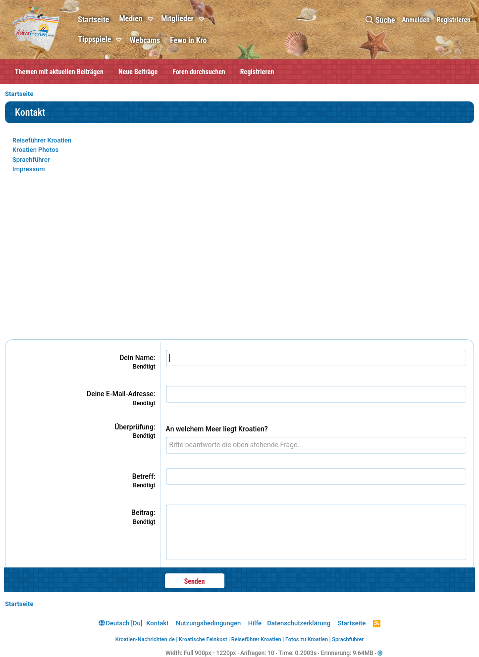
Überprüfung (134, 427)
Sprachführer (31, 159)
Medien (130, 18)
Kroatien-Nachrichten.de (145, 639)
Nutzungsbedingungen (208, 623)
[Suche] (380, 20)
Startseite (93, 19)
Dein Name (136, 358)
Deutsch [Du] (120, 623)
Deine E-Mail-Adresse (120, 394)
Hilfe (255, 623)
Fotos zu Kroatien (306, 639)
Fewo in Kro (188, 40)
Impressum (28, 169)
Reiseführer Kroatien (41, 140)
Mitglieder (177, 18)
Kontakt (157, 623)
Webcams (145, 40)
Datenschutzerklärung (298, 623)
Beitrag (142, 512)
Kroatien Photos (35, 149)
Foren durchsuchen (198, 72)
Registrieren (257, 72)
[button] (152, 19)
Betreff (143, 476)
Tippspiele (94, 39)
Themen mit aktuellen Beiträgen (59, 72)
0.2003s (306, 653)
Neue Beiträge (138, 72)
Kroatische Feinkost (203, 639)
